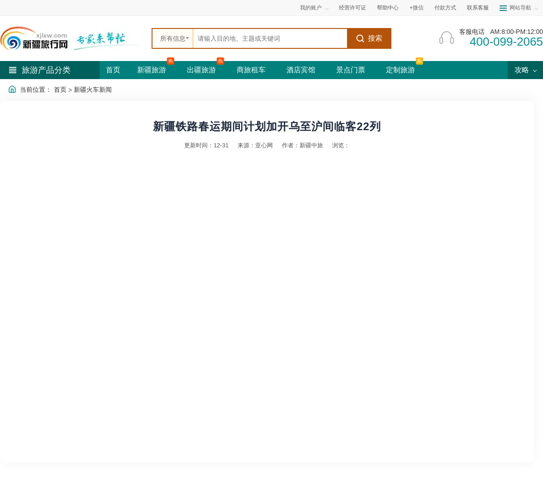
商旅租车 (251, 70)
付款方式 (445, 8)
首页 (113, 70)
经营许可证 (352, 8)
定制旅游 (400, 70)
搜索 (369, 38)
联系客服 (478, 8)
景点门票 (350, 70)
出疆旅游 (201, 70)
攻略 (525, 70)
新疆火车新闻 (93, 89)
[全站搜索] (270, 38)
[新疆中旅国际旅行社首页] (72, 38)
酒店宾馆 (300, 70)
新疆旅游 (151, 70)
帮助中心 (388, 8)
